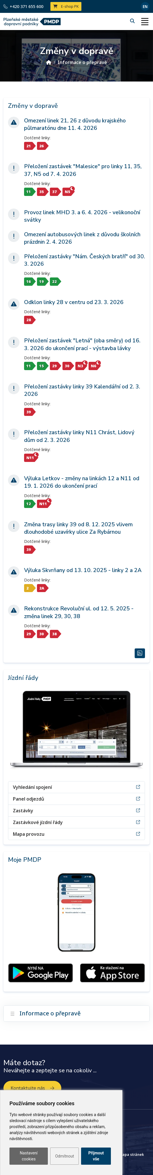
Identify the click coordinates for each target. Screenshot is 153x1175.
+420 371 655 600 (23, 6)
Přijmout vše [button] (96, 1156)
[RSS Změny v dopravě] (140, 653)
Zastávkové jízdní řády (76, 822)
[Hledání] (133, 21)
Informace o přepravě (82, 62)
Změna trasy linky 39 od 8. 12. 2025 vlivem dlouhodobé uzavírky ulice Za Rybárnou (78, 528)
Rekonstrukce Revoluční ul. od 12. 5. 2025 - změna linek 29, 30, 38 (79, 612)
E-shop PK (66, 6)
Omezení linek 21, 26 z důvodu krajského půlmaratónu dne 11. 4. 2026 (75, 124)
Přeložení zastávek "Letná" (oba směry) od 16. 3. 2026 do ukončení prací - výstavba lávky (82, 344)
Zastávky (76, 810)
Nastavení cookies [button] (29, 1156)
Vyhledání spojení (76, 787)
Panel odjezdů (76, 798)
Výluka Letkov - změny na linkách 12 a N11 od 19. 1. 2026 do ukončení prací (81, 482)
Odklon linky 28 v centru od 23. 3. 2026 (73, 302)
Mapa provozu (76, 834)
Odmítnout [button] (64, 1156)
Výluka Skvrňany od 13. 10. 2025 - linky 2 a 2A (83, 570)
